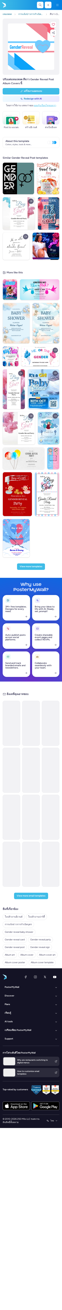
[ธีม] (21, 1019)
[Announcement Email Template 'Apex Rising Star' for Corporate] (41, 988)
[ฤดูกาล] (21, 821)
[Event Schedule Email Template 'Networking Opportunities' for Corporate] (41, 1228)
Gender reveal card (12, 1308)
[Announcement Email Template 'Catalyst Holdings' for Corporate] (41, 700)
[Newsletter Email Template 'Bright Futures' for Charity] (41, 796)
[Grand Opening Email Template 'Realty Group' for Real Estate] (41, 940)
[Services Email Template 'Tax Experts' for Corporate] (41, 1180)
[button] (53, 24)
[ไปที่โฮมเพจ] (3, 5)
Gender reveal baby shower (17, 1303)
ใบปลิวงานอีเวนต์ (11, 1287)
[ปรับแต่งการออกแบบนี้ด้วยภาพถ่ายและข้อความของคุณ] (31, 46)
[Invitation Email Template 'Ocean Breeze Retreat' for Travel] (41, 1132)
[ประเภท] (21, 665)
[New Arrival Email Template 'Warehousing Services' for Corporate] (41, 748)
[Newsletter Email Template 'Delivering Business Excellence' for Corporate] (41, 892)
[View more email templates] (31, 1267)
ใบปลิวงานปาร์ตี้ (11, 1292)
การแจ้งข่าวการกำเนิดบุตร (16, 1297)
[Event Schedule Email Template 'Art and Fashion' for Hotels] (41, 1084)
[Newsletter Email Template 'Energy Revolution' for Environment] (41, 844)
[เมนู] (57, 5)
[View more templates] (31, 444)
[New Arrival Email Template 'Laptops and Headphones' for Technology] (41, 1036)
